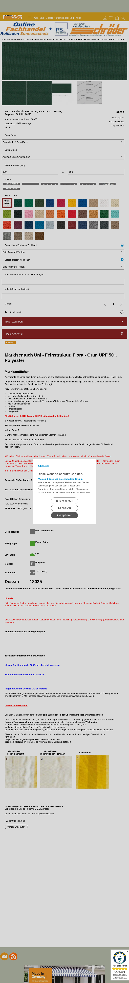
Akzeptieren (64, 515)
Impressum (43, 465)
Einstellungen (64, 500)
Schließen (64, 508)
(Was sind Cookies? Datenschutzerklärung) (60, 479)
